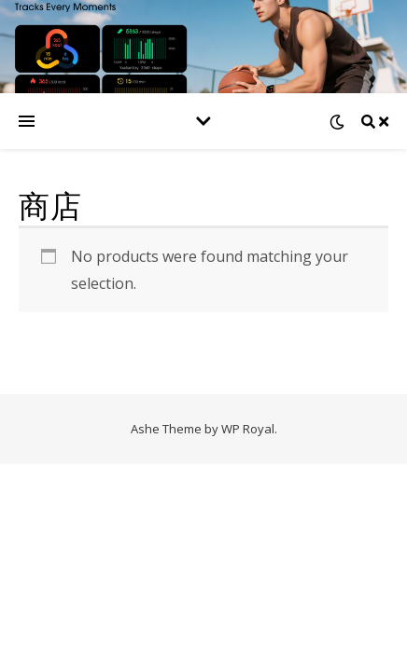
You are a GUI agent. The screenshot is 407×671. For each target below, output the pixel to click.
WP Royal (247, 428)
